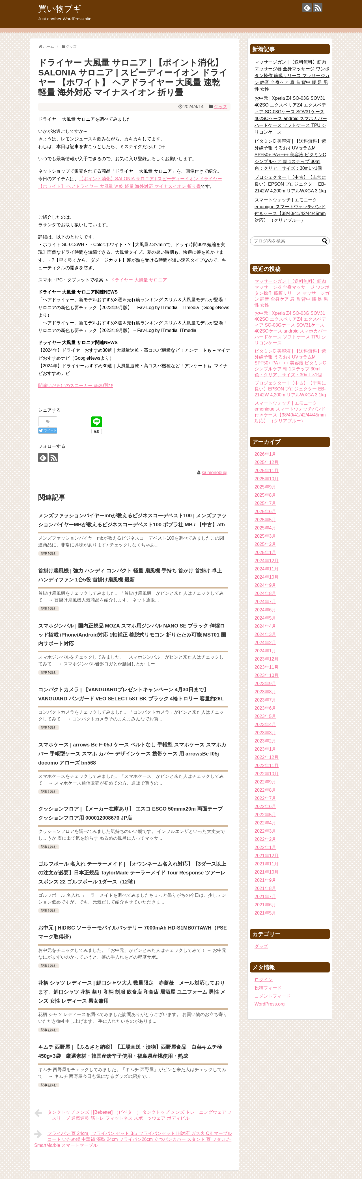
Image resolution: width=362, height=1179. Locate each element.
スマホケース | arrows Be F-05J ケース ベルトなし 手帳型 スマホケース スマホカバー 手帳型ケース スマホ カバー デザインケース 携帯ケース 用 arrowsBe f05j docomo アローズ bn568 (132, 754)
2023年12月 (267, 659)
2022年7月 (265, 798)
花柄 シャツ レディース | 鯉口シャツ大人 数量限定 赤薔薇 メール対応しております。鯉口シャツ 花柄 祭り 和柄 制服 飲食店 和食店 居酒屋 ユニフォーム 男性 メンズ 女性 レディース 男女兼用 (131, 992)
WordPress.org (270, 1004)
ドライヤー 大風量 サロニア (138, 279)
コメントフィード (273, 996)
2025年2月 (265, 544)
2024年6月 (265, 609)
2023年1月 (265, 749)
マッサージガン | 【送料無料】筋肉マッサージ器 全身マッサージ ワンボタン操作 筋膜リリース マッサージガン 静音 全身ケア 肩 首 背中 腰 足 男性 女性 (292, 76)
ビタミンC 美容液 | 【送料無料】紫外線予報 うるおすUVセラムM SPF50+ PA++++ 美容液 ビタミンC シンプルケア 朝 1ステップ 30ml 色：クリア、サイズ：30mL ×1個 (290, 155)
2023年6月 (265, 708)
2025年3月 (265, 536)
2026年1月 (265, 454)
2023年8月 (265, 691)
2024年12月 (267, 560)
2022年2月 (265, 839)
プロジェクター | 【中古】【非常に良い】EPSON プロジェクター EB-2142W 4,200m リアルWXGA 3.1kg (290, 184)
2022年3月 (265, 831)
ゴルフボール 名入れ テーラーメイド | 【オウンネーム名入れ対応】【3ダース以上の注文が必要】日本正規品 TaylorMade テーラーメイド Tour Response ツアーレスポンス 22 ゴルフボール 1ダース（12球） (132, 873)
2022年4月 (265, 822)
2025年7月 (265, 503)
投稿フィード (268, 987)
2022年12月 (267, 757)
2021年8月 (265, 888)
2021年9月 (265, 880)
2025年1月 (265, 552)
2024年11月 (267, 568)
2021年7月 (265, 896)
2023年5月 (265, 716)
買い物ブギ (59, 8)
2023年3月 (265, 732)
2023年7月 (265, 700)
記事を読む (49, 553)
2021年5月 (265, 913)
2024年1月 (265, 650)
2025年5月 (265, 519)
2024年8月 (265, 593)
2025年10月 (267, 478)
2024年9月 (265, 585)
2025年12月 (267, 462)
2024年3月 (265, 634)
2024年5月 (265, 618)
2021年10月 (267, 872)
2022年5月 (265, 814)
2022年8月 (265, 790)
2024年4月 (265, 626)
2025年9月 (265, 487)
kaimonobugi (214, 472)
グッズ (220, 106)
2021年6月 (265, 904)
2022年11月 (267, 765)
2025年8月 (265, 495)
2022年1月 (265, 847)
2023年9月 (265, 683)
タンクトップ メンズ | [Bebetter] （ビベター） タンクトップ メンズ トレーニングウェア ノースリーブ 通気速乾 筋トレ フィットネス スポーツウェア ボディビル (133, 1114)
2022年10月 (267, 773)
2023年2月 (265, 741)
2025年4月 (265, 528)
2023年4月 (265, 724)
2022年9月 (265, 782)
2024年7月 (265, 601)
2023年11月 (267, 667)
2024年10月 (267, 577)
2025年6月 (265, 511)
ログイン (264, 979)
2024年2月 (265, 642)
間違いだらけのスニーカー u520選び (75, 385)
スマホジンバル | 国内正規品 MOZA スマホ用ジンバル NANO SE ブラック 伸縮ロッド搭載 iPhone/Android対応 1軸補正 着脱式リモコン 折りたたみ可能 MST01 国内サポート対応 (132, 635)
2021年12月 (267, 855)
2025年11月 (267, 470)
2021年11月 (267, 863)
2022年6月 (265, 806)
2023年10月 (267, 675)
